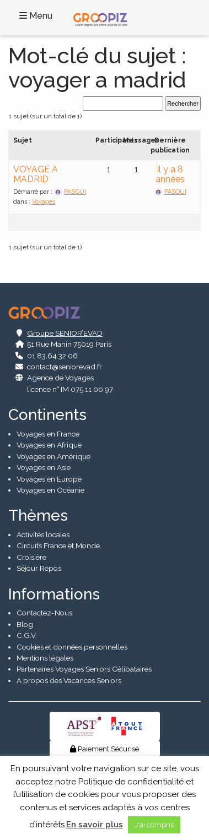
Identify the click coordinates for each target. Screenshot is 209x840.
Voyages (43, 201)
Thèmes (38, 515)
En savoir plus (94, 825)
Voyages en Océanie (50, 490)
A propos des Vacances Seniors (69, 680)
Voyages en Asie (44, 467)
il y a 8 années (170, 174)
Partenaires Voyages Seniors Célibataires (84, 668)
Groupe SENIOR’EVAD (65, 333)
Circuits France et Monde (58, 545)
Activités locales (43, 534)
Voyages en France (48, 433)
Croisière (31, 557)
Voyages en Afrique (49, 444)
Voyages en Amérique (53, 456)
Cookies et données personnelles (72, 646)
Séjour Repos (39, 568)
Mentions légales (45, 657)
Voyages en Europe (49, 478)
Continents (47, 415)
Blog (25, 624)
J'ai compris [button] (154, 825)
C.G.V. (27, 635)
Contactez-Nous (44, 612)
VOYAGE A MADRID (35, 174)
